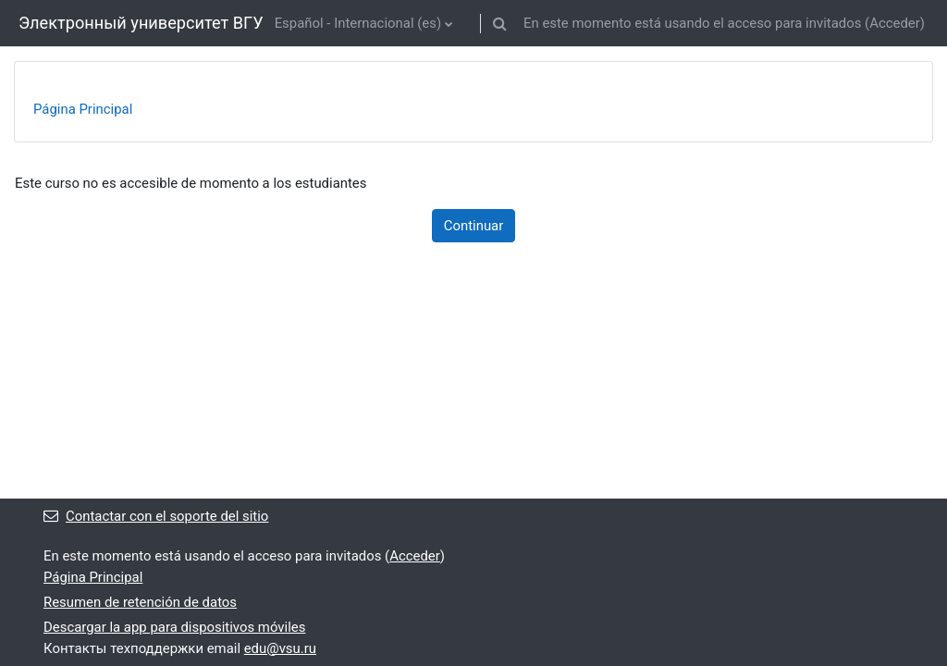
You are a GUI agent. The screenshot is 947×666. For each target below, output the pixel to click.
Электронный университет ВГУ (141, 22)
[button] (500, 23)
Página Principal (82, 109)
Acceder (894, 23)
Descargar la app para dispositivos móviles (174, 627)
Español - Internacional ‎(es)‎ (358, 23)
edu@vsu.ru (280, 648)
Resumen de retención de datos (140, 602)
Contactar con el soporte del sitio (155, 516)
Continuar (474, 225)
